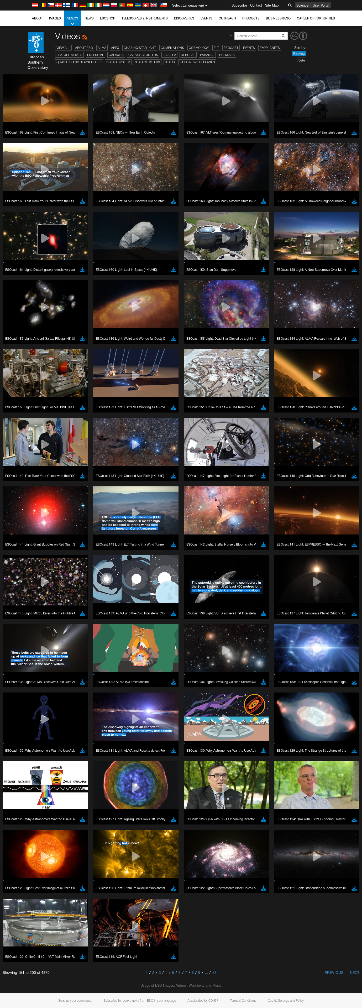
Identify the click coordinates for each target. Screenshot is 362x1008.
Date (301, 60)
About (37, 18)
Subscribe (239, 5)
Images (55, 18)
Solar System (118, 62)
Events (206, 18)
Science (302, 5)
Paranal (207, 55)
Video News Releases (197, 62)
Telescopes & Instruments (145, 18)
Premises (227, 55)
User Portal (321, 5)
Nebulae (188, 55)
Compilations (172, 48)
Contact (256, 5)
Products (251, 18)
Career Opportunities (316, 18)
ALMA (102, 48)
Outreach (227, 18)
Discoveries (184, 18)
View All (63, 48)
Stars (170, 62)
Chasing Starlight (140, 48)
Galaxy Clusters (143, 55)
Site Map (272, 5)
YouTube (11, 950)
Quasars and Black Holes (79, 62)
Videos (72, 21)
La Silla (169, 55)
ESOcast (231, 48)
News (89, 18)
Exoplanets (270, 48)
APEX (115, 48)
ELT (216, 48)
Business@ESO (278, 18)
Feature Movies (69, 55)
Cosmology (199, 48)
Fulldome (95, 55)
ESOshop (107, 18)
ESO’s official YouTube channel (123, 950)
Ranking (299, 53)
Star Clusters (147, 62)
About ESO (84, 48)
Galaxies (116, 55)
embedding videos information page (272, 954)
